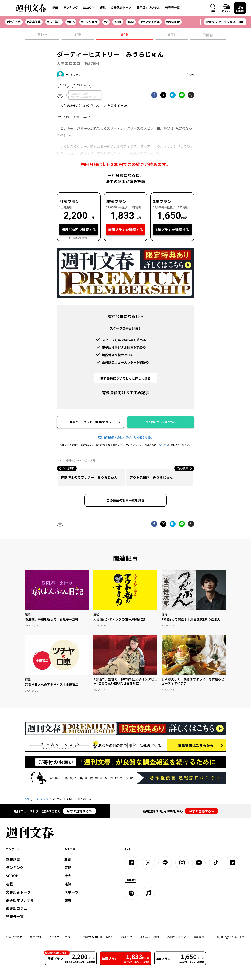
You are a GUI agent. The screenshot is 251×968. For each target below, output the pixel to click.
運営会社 (198, 936)
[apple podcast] (148, 893)
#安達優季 (34, 22)
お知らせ (126, 936)
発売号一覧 (172, 7)
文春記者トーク (121, 7)
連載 (103, 7)
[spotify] (131, 893)
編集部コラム (16, 908)
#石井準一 (54, 22)
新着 (55, 7)
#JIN (117, 22)
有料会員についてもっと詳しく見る (125, 378)
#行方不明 (14, 22)
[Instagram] (182, 862)
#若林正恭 (173, 22)
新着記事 (13, 859)
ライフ (62, 85)
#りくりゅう (89, 22)
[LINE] (165, 862)
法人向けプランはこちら (161, 422)
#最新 (208, 35)
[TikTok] (215, 862)
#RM (130, 22)
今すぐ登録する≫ (79, 811)
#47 (172, 35)
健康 (67, 900)
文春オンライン (176, 936)
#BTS (71, 22)
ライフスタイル (81, 85)
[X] (148, 862)
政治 (67, 859)
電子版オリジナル (148, 7)
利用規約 (35, 936)
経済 (67, 884)
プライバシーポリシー (62, 936)
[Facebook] (131, 862)
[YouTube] (199, 862)
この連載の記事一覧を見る (125, 500)
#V (106, 22)
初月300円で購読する (78, 229)
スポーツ (71, 892)
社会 (67, 875)
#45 (78, 35)
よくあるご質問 (149, 936)
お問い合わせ (14, 936)
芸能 (67, 867)
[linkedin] (232, 862)
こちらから (162, 444)
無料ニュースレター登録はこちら (90, 422)
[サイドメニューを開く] (8, 8)
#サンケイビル (150, 22)
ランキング (70, 7)
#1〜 (42, 35)
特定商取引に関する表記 (98, 936)
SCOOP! (89, 7)
